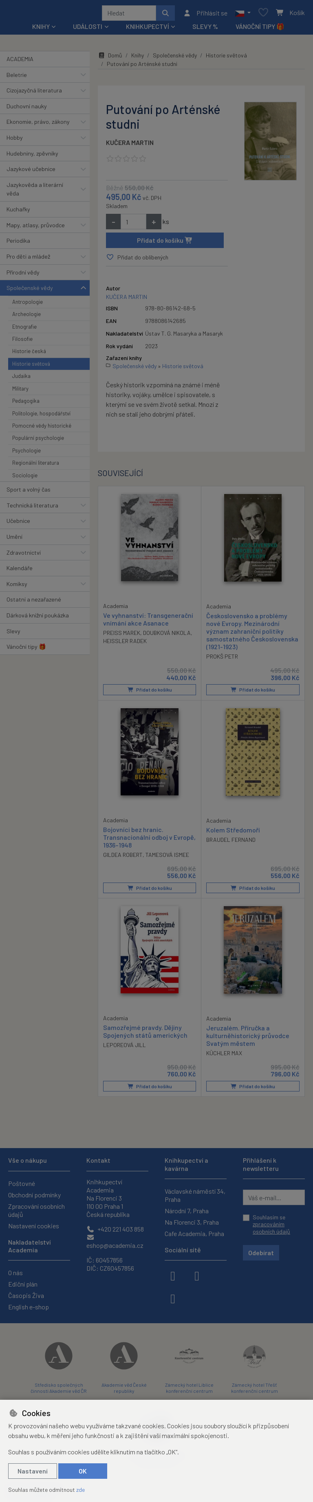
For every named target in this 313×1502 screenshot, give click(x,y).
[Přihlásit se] (205, 14)
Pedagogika (26, 403)
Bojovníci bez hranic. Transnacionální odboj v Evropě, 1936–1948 (149, 839)
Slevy (13, 633)
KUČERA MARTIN (130, 145)
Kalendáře (20, 570)
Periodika (18, 243)
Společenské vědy (30, 290)
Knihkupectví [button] (147, 29)
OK (83, 1471)
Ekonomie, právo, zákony (38, 124)
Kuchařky (18, 212)
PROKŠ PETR (222, 659)
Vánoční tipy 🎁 (260, 29)
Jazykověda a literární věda (35, 192)
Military (20, 391)
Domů (110, 58)
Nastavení (33, 1471)
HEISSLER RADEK (125, 643)
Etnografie (24, 329)
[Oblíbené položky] (263, 14)
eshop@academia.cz (114, 1241)
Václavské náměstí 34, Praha (195, 1195)
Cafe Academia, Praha (194, 1233)
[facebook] (173, 1275)
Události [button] (87, 29)
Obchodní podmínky (34, 1195)
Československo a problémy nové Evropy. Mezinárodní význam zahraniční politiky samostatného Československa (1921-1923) (252, 633)
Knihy (137, 58)
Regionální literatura (35, 465)
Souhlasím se (271, 1224)
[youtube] (173, 1298)
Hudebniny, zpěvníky (32, 156)
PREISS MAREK (121, 635)
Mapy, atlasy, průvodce (36, 227)
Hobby (15, 140)
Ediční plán (22, 1284)
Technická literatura (32, 508)
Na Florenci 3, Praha (192, 1222)
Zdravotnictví (24, 555)
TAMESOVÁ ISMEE (167, 857)
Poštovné (21, 1183)
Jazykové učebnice (31, 171)
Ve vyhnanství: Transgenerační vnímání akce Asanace (148, 621)
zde (80, 1489)
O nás (15, 1272)
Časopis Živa (26, 1295)
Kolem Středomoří (233, 832)
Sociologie (24, 478)
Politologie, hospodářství (41, 416)
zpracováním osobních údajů (271, 1228)
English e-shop (28, 1307)
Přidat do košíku (165, 243)
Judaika (21, 379)
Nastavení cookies (33, 1226)
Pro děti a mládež (28, 259)
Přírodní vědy (23, 275)
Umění (14, 539)
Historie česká (29, 354)
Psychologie (26, 453)
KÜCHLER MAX (224, 1055)
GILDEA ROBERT (123, 857)
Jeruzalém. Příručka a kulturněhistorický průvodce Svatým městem (247, 1038)
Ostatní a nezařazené (34, 602)
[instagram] (197, 1275)
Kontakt (98, 1160)
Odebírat (261, 1253)
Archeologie (26, 317)
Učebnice (18, 523)
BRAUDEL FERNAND (231, 842)
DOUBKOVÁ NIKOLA (167, 635)
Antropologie (27, 304)
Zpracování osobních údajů (36, 1210)
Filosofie (22, 341)
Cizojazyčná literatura (34, 93)
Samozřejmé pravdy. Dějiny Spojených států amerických (145, 1033)
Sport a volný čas (29, 492)
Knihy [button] (41, 29)
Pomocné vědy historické (41, 428)
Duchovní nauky (27, 108)
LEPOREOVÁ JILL (124, 1047)
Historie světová (31, 366)
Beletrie (17, 77)
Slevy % (205, 29)
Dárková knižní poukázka (38, 618)
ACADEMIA (20, 61)
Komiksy (17, 586)
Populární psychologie (38, 440)
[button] (243, 14)
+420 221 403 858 (115, 1229)
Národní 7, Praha (187, 1210)
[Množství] (133, 224)
